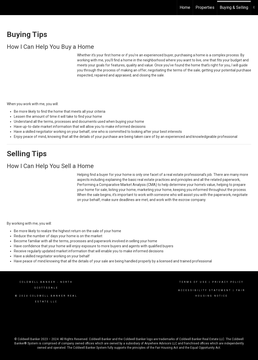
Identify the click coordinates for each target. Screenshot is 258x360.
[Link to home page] (6, 7)
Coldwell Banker (38, 282)
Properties (205, 7)
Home (185, 7)
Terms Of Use (193, 282)
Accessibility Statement (204, 290)
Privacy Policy (228, 282)
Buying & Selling (234, 7)
